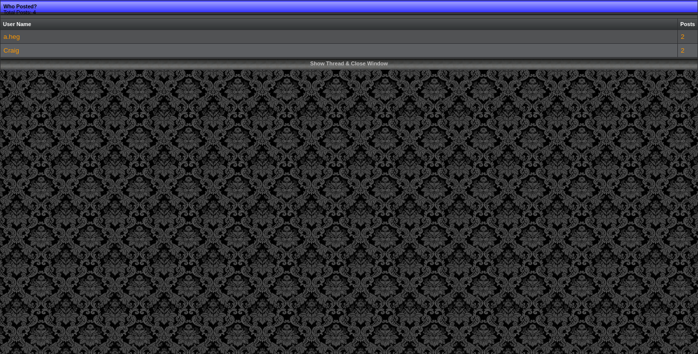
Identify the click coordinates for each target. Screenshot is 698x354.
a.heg (11, 36)
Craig (11, 50)
